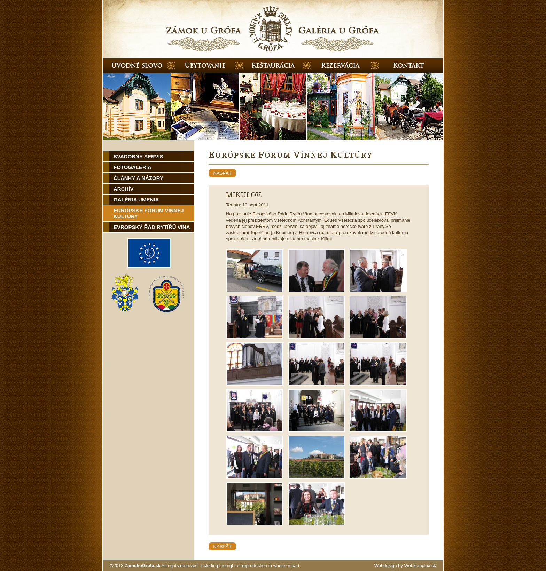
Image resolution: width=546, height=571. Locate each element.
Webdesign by (405, 565)
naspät (222, 173)
